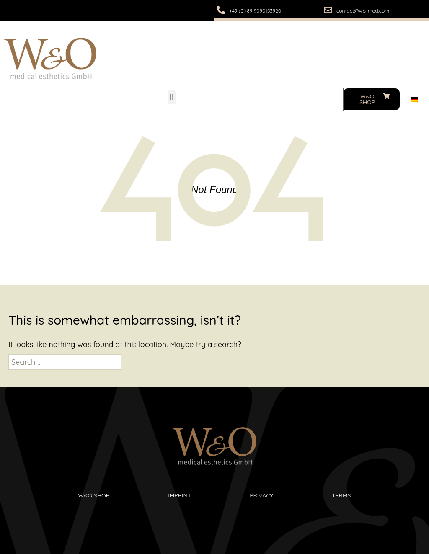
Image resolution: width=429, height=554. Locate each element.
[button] (172, 97)
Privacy (261, 495)
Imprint (179, 495)
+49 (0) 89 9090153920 (255, 11)
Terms (341, 495)
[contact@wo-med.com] (328, 10)
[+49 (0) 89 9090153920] (221, 10)
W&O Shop (94, 495)
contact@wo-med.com (362, 11)
